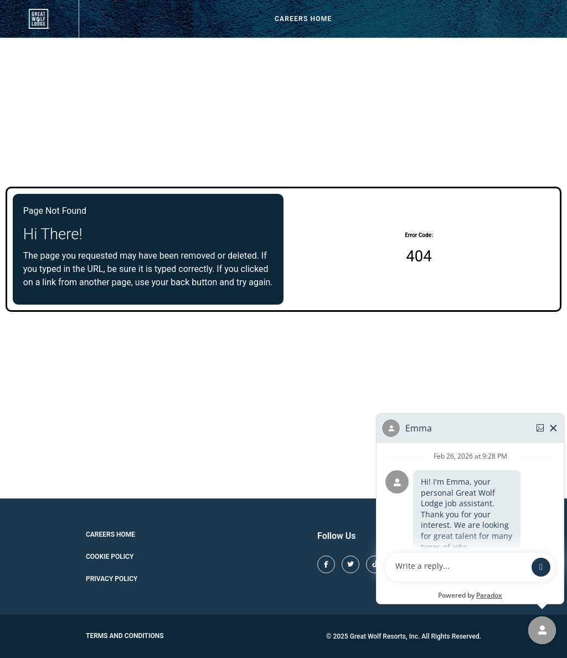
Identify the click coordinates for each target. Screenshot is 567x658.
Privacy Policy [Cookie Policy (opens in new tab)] (111, 579)
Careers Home (303, 19)
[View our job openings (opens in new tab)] (39, 19)
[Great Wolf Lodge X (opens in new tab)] (350, 564)
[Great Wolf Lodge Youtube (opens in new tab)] (448, 564)
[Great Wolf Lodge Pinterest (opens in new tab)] (423, 564)
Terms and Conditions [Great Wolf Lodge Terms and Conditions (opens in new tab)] (125, 636)
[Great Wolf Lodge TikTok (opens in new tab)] (375, 564)
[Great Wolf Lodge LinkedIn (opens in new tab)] (472, 564)
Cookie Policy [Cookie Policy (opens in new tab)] (109, 557)
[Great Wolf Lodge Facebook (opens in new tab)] (326, 564)
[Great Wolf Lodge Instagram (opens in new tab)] (399, 564)
